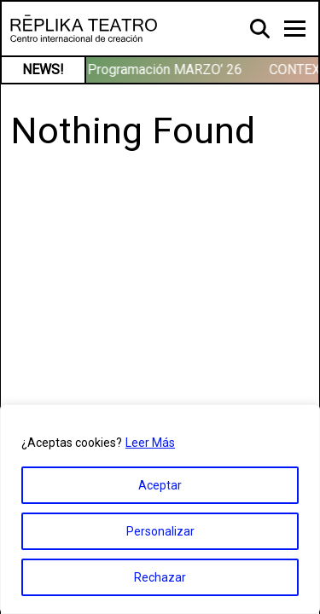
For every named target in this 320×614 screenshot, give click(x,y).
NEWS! (43, 69)
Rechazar (160, 577)
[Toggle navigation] (294, 28)
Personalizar (160, 531)
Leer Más (150, 442)
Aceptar (160, 485)
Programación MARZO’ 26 (167, 69)
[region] (160, 509)
